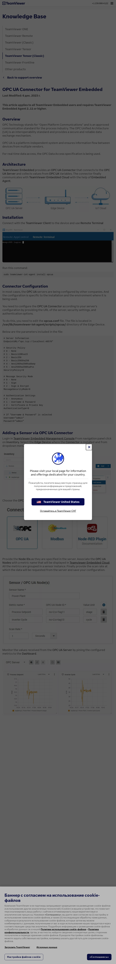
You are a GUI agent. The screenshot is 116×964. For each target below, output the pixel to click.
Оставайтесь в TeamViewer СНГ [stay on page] (58, 511)
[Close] (89, 447)
